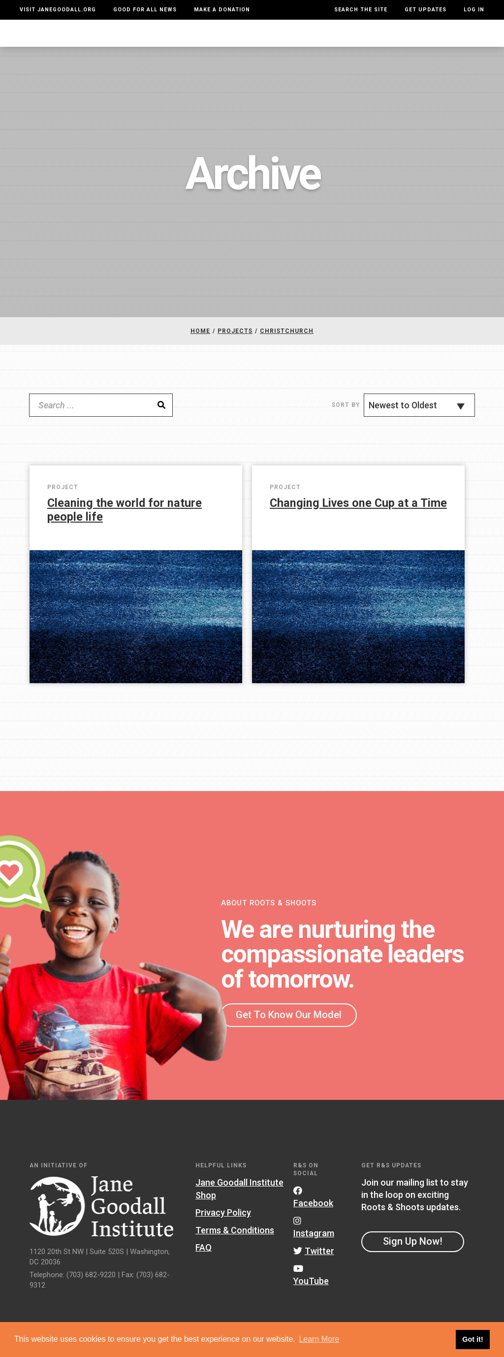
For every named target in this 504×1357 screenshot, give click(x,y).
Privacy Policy (223, 1222)
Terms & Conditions (234, 1239)
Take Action (451, 38)
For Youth (171, 37)
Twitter (313, 1261)
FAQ (203, 1257)
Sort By (346, 414)
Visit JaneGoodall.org (58, 9)
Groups (394, 37)
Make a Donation (222, 9)
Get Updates (425, 9)
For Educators (234, 37)
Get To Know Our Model (289, 1024)
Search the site (360, 9)
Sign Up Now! (412, 1251)
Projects (349, 37)
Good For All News (145, 9)
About (128, 37)
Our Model (298, 37)
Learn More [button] (319, 1339)
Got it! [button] (472, 1339)
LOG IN (474, 9)
